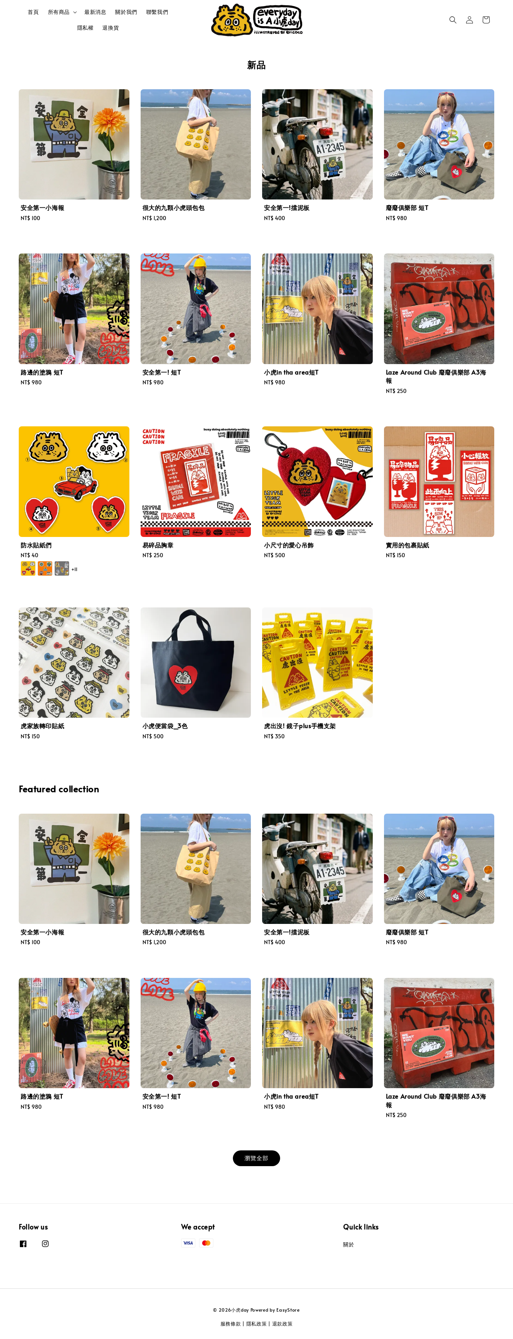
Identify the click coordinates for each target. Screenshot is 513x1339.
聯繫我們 (157, 11)
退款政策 (282, 1323)
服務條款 (230, 1323)
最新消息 (95, 11)
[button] (453, 20)
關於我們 (126, 11)
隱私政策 (256, 1323)
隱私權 (85, 27)
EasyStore (288, 1309)
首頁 (33, 11)
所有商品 (59, 12)
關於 (348, 1244)
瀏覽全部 (256, 1158)
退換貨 (110, 27)
